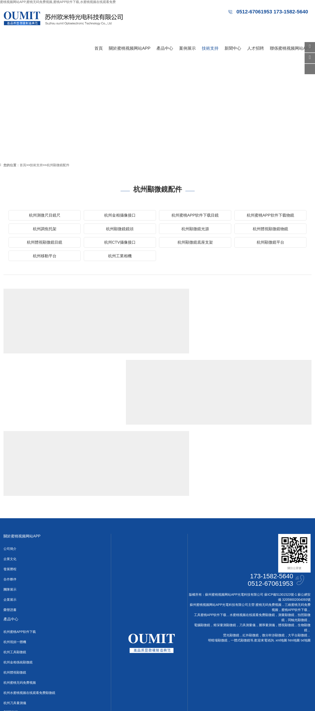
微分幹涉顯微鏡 (273, 569)
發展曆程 (9, 503)
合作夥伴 (9, 513)
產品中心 (164, 48)
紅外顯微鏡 (251, 569)
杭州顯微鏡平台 (270, 244)
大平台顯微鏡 (297, 569)
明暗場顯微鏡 (218, 574)
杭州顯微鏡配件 (58, 165)
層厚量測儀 (267, 559)
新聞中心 (233, 48)
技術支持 (210, 48)
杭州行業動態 (13, 669)
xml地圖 (281, 574)
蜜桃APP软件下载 (294, 543)
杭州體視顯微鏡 (14, 606)
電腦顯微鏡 (202, 559)
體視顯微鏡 (286, 559)
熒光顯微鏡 (231, 569)
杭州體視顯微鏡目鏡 (44, 244)
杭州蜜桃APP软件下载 (19, 565)
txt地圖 (306, 574)
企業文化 (9, 492)
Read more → (88, 344)
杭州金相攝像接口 (120, 215)
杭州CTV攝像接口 (119, 244)
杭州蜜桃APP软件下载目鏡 (195, 215)
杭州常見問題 (13, 679)
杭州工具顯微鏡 (14, 586)
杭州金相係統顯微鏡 (18, 596)
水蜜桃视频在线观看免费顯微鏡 (252, 548)
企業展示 (9, 533)
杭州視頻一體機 (14, 575)
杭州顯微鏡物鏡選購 (98, 372)
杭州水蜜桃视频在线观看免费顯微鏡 (29, 626)
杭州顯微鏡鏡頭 (119, 230)
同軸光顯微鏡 (297, 553)
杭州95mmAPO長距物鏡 (103, 300)
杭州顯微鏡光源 (195, 230)
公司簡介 (9, 482)
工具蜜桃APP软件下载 (210, 548)
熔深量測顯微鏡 (224, 559)
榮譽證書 (9, 543)
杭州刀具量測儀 (14, 636)
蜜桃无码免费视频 (268, 538)
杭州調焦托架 (44, 230)
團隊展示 (9, 523)
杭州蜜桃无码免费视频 (19, 616)
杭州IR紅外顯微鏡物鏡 (257, 300)
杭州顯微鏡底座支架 (195, 244)
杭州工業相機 (119, 258)
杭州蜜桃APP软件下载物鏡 (270, 215)
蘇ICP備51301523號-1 (280, 528)
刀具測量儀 (247, 559)
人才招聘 (255, 48)
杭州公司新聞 (13, 658)
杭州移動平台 (44, 258)
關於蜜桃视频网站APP (129, 48)
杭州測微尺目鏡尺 (44, 215)
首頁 (98, 48)
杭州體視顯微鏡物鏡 (270, 230)
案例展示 (187, 48)
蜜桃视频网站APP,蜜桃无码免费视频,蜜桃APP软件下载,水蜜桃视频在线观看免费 (58, 2)
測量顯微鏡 (286, 548)
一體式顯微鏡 (240, 574)
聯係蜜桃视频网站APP (291, 48)
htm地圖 (294, 574)
